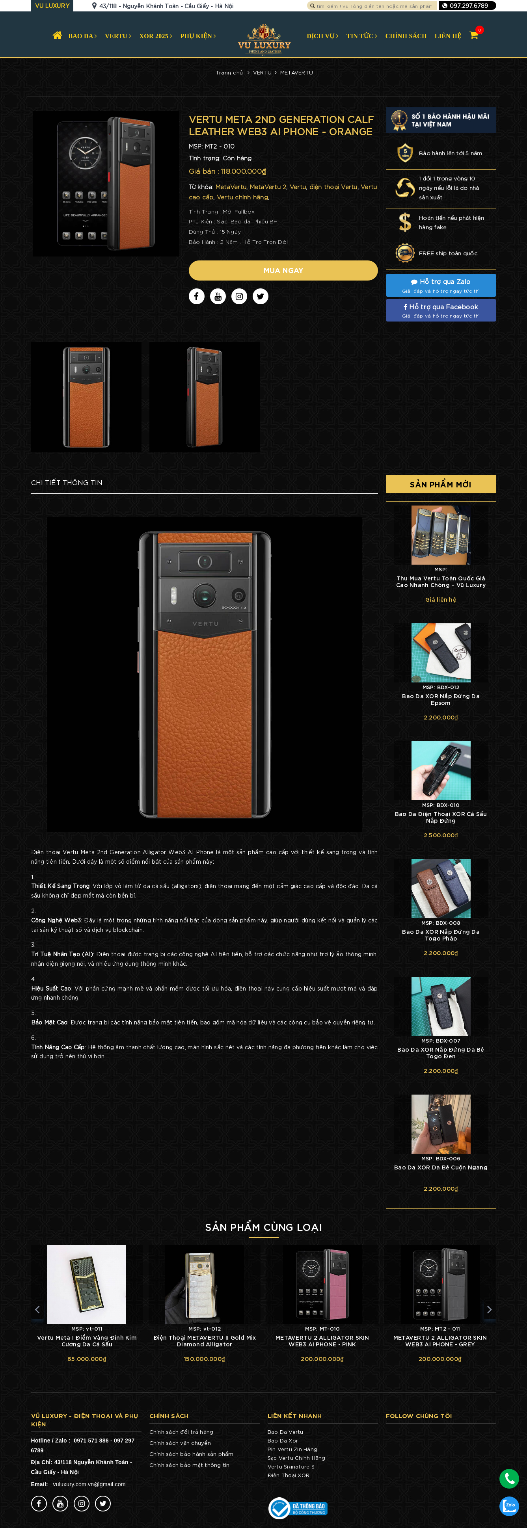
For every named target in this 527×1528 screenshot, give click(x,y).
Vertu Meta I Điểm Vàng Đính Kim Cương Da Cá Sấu (87, 1340)
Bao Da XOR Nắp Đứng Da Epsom (441, 699)
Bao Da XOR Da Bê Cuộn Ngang (441, 1167)
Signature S (298, 1466)
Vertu (275, 1466)
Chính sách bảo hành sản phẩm (191, 1453)
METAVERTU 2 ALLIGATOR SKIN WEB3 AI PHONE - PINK (322, 1340)
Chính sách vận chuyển (180, 1442)
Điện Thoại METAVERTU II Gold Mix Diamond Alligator (204, 1340)
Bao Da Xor (283, 1440)
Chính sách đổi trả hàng (181, 1431)
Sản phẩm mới (440, 484)
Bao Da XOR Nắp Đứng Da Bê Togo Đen (440, 1052)
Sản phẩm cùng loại (263, 1226)
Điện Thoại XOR (289, 1475)
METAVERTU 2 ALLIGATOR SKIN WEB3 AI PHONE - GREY (440, 1340)
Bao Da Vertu (286, 1431)
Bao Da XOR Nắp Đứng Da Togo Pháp (441, 935)
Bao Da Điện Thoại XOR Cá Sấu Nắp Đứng (441, 817)
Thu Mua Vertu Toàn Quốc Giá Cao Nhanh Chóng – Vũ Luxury (441, 581)
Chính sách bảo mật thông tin (189, 1464)
